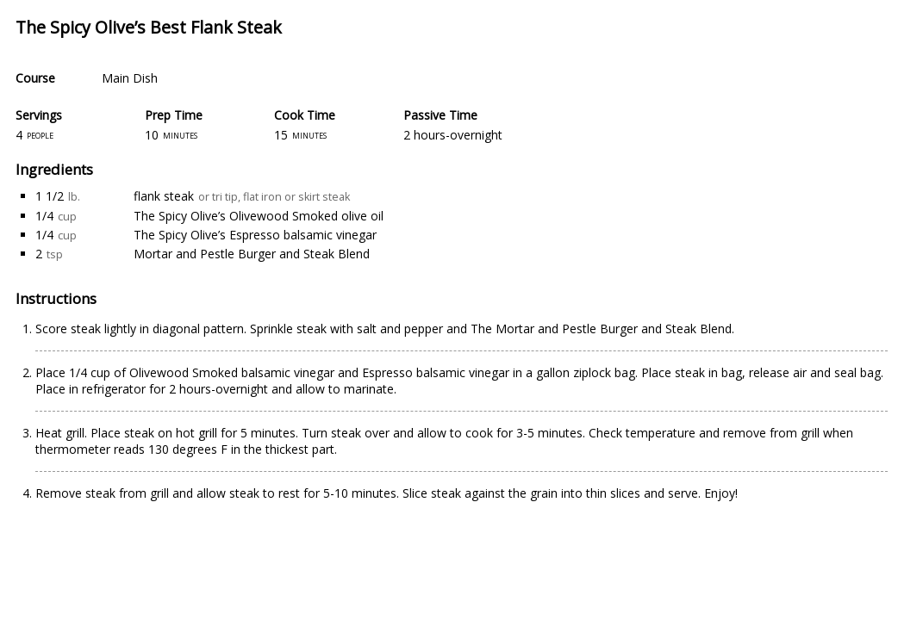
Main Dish (130, 78)
